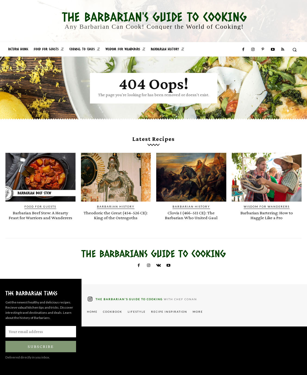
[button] (295, 49)
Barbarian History (115, 206)
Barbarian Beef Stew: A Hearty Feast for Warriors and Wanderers (40, 215)
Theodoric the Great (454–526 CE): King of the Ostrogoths (116, 215)
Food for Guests (40, 206)
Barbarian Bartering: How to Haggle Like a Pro (266, 215)
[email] (40, 331)
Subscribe (41, 346)
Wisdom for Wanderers (267, 206)
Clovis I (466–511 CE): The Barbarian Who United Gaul (191, 215)
